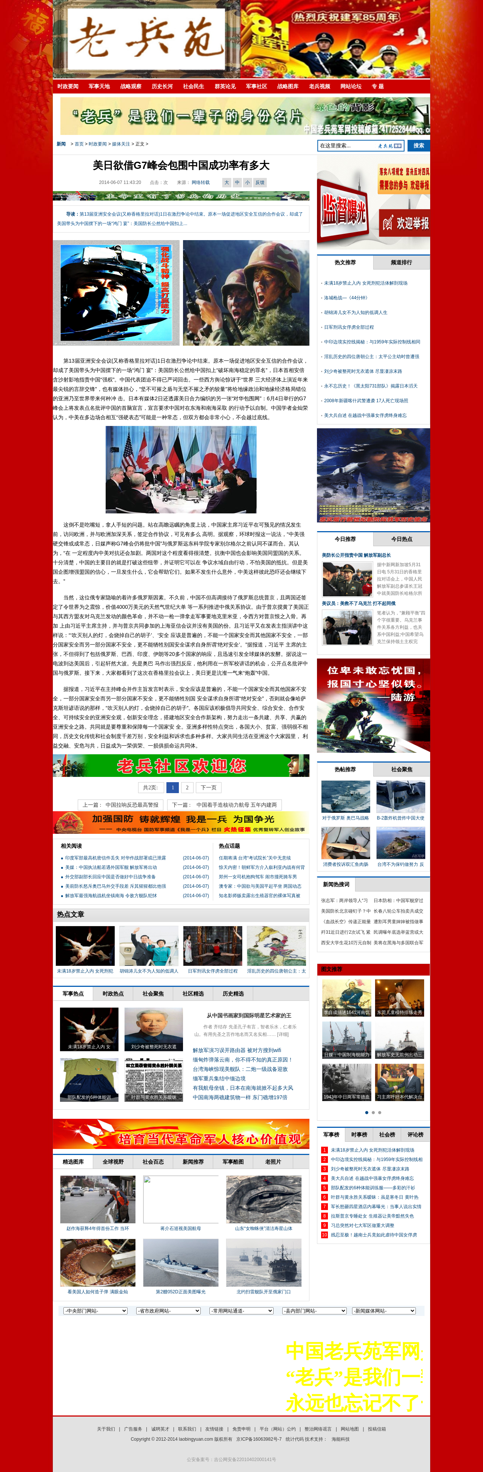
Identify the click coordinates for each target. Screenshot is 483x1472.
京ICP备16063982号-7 (258, 1439)
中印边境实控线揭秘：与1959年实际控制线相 (377, 1159)
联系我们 (187, 1429)
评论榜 (415, 1135)
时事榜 (359, 1135)
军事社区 (256, 86)
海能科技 (341, 1439)
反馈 (260, 182)
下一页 (209, 787)
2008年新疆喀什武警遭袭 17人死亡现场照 (366, 400)
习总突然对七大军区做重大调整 (362, 1225)
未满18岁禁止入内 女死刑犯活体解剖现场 (366, 283)
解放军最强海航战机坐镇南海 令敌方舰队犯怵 (111, 895)
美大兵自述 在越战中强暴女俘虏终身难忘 (365, 415)
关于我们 (106, 1429)
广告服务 (133, 1429)
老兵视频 (319, 86)
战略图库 (287, 86)
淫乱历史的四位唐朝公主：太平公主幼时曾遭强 (371, 356)
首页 (79, 144)
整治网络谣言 (318, 1429)
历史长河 (162, 86)
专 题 (378, 86)
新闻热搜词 (336, 884)
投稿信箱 (377, 1429)
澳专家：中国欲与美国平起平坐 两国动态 (260, 886)
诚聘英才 (160, 1429)
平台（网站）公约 (278, 1429)
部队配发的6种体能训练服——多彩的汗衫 (373, 1187)
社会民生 (193, 86)
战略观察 (131, 86)
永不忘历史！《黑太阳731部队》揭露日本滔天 (371, 386)
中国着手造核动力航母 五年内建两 (237, 805)
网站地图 (350, 1429)
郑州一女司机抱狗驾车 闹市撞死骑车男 (258, 876)
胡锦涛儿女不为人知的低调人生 (356, 312)
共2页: (151, 787)
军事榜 (331, 1135)
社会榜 (387, 1135)
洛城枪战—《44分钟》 (347, 297)
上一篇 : (92, 805)
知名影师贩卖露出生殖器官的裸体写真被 (259, 895)
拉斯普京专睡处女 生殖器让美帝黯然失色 (372, 1216)
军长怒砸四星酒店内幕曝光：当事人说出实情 (376, 1206)
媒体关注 (121, 144)
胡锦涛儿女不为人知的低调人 (149, 971)
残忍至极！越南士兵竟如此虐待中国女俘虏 (374, 1235)
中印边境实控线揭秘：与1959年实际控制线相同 (372, 342)
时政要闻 (67, 86)
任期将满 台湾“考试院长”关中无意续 (255, 858)
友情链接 (214, 1429)
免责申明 (241, 1429)
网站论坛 (350, 86)
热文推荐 (345, 262)
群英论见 (225, 86)
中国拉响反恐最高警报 (132, 805)
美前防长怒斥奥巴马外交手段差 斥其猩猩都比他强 (115, 886)
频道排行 (401, 262)
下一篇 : (182, 805)
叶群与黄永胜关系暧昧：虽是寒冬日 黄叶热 (374, 1197)
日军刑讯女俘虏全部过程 (213, 971)
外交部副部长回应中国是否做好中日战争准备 (110, 876)
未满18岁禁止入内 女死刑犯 (85, 971)
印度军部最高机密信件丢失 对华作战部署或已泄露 (115, 858)
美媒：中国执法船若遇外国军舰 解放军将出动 (111, 867)
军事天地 (99, 86)
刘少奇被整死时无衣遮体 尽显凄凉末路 (363, 371)
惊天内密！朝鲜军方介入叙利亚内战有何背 (262, 867)
